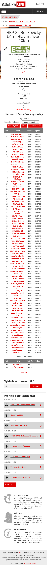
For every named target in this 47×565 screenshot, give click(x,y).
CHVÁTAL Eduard (18, 318)
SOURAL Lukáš (18, 154)
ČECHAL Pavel (17, 243)
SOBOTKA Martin (18, 323)
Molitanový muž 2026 (19, 425)
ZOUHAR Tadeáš (17, 169)
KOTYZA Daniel (17, 134)
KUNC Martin (17, 311)
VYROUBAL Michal (17, 340)
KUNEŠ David (17, 231)
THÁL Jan (17, 298)
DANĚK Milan (17, 350)
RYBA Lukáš (17, 184)
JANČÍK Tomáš (17, 186)
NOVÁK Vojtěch (17, 137)
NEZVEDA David (17, 162)
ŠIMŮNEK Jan (18, 142)
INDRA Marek (17, 306)
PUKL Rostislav (18, 204)
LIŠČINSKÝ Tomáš (18, 268)
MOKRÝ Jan (17, 328)
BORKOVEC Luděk (18, 248)
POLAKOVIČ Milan (18, 233)
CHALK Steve (17, 218)
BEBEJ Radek (18, 149)
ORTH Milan (18, 353)
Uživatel (39, 11)
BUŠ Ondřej (17, 226)
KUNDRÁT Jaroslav (17, 325)
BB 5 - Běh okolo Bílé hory (20, 457)
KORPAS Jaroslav (17, 330)
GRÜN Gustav (17, 261)
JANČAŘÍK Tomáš (17, 278)
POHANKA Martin (18, 196)
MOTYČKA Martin (18, 238)
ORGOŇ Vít (17, 365)
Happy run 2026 (17, 415)
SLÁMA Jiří (18, 291)
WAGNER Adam (18, 241)
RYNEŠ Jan (18, 273)
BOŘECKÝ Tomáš (17, 164)
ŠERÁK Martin (17, 228)
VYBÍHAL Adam (18, 281)
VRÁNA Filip (17, 303)
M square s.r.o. (30, 563)
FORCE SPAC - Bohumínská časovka (24, 436)
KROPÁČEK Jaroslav (17, 271)
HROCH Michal (18, 152)
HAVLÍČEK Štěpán (18, 320)
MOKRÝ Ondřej (18, 223)
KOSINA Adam (17, 167)
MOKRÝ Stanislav (18, 206)
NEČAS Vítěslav (18, 201)
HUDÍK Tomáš (17, 266)
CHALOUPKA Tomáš (18, 212)
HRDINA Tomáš (18, 189)
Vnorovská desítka (18, 467)
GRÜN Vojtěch (17, 144)
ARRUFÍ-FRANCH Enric (17, 314)
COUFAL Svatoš (17, 246)
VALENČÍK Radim (17, 348)
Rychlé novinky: (9, 17)
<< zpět (24, 372)
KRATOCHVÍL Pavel (17, 251)
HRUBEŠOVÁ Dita (18, 345)
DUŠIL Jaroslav (18, 367)
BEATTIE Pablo (18, 216)
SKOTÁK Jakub (18, 276)
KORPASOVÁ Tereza (18, 287)
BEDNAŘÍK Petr (18, 335)
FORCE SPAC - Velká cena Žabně (23, 405)
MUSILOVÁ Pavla (17, 338)
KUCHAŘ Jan (18, 236)
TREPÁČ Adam (17, 159)
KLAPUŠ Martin (18, 174)
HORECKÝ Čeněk (17, 181)
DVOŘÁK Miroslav (17, 191)
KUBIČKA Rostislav (17, 301)
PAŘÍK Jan (18, 194)
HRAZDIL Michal (17, 333)
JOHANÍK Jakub (18, 221)
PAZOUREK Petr (17, 157)
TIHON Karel (18, 199)
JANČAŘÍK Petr (17, 253)
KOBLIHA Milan (18, 343)
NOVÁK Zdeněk (17, 256)
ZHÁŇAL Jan (18, 209)
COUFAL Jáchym (17, 139)
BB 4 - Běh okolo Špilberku (21, 446)
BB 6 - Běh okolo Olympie (20, 477)
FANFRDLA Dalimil (17, 263)
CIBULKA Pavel (17, 308)
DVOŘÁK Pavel (17, 147)
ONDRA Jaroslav (17, 283)
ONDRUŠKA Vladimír (17, 178)
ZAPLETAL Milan (17, 258)
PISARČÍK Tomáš (17, 293)
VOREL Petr (17, 296)
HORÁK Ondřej (18, 172)
